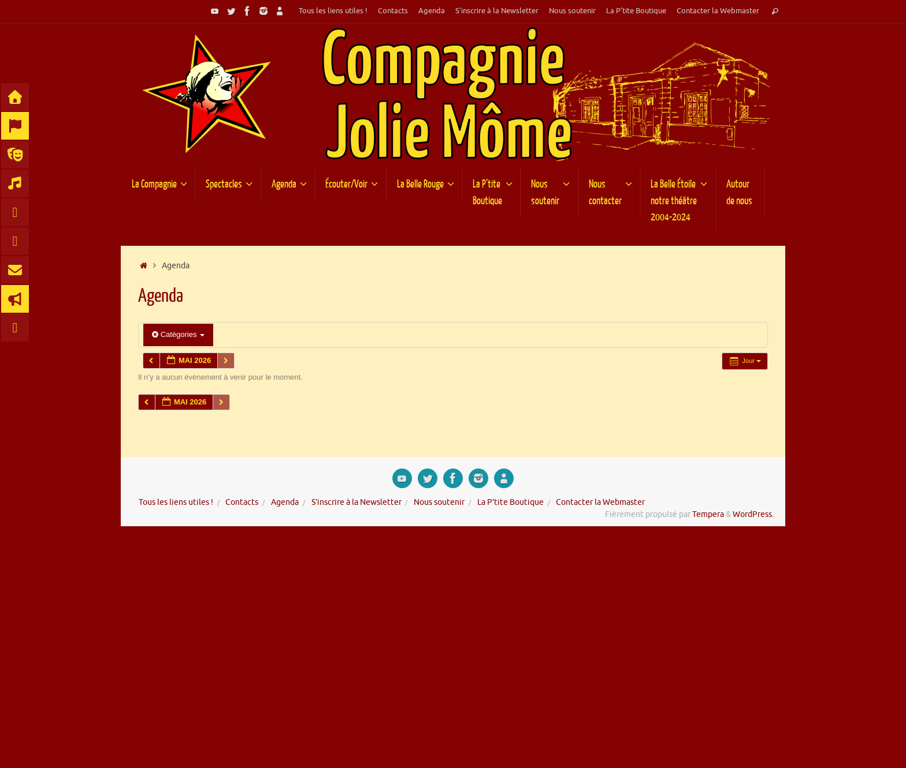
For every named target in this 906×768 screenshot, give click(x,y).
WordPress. (753, 514)
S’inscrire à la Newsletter (497, 11)
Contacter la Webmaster (718, 11)
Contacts (393, 11)
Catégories (178, 334)
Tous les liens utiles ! (333, 11)
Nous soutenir (572, 11)
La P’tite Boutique (636, 11)
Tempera (708, 514)
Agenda (431, 11)
